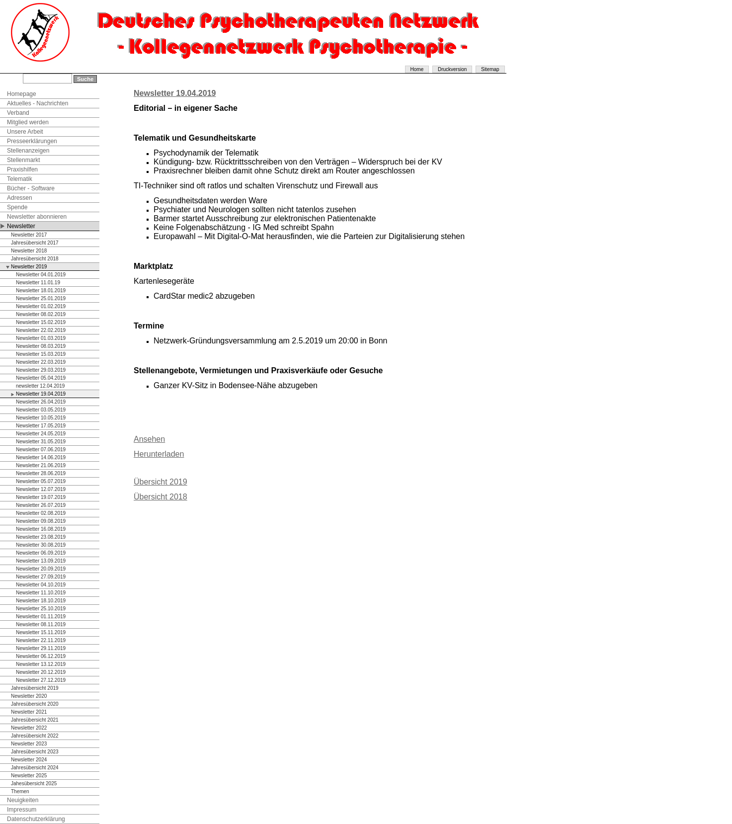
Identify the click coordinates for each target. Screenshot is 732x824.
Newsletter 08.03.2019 (41, 346)
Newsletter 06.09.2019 (41, 553)
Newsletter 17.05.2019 (41, 425)
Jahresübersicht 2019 (35, 688)
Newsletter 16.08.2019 (41, 529)
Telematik (19, 178)
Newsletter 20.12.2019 (41, 672)
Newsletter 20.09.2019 (41, 569)
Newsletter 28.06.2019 (41, 473)
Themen (20, 791)
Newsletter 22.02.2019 (41, 330)
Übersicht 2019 (160, 482)
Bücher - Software (31, 188)
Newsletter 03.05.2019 (41, 409)
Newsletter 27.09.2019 (41, 576)
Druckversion (452, 69)
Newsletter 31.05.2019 (41, 441)
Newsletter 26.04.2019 (41, 402)
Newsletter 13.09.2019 (41, 561)
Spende (17, 207)
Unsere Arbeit (25, 131)
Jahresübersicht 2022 (35, 736)
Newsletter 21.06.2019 (41, 465)
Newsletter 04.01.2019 (41, 274)
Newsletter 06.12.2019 (41, 656)
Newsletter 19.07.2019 (41, 497)
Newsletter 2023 (29, 743)
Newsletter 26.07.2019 (41, 505)
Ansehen (149, 439)
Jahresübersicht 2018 (35, 258)
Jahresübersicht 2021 (35, 720)
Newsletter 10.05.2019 (41, 417)
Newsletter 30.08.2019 (41, 545)
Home (417, 69)
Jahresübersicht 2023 (35, 751)
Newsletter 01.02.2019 (41, 306)
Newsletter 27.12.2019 (41, 680)
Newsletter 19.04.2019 (41, 394)
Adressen (19, 197)
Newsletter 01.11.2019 (41, 616)
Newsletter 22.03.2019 (41, 362)
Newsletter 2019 (29, 266)
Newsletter (21, 226)
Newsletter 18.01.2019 (41, 290)
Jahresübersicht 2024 (35, 767)
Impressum (21, 809)
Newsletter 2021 (29, 712)
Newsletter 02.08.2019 (41, 513)
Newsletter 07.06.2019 (41, 449)
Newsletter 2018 (29, 250)
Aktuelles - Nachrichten (37, 103)
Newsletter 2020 (29, 696)
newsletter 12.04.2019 (40, 386)
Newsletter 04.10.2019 (41, 584)
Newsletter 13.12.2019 (41, 664)
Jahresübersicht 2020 (35, 704)
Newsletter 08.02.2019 (41, 314)
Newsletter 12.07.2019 (41, 489)
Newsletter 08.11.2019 (41, 624)
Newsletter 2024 (29, 759)
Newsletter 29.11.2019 (41, 648)
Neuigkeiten (22, 800)
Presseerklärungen (32, 141)
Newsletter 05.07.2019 (41, 481)
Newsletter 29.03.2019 (41, 370)
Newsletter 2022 (29, 728)
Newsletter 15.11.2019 (41, 632)
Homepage (21, 93)
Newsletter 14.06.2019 (41, 457)
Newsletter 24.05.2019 (41, 433)
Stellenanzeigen (28, 150)
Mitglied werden (28, 122)
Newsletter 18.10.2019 (41, 600)
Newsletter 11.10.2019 (41, 592)
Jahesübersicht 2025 (34, 783)
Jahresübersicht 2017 (35, 243)
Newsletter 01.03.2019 (41, 338)
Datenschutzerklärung (36, 819)
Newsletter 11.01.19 (38, 282)
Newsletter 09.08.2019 (41, 521)
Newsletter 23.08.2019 (41, 537)
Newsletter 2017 (29, 235)
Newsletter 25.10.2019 (41, 608)
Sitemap (490, 69)
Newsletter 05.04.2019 (41, 378)
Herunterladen (159, 454)
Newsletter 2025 (29, 775)
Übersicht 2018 (160, 497)
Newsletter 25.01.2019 (41, 298)
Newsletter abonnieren (37, 216)
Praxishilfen (22, 169)
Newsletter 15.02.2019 (41, 322)
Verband (18, 112)
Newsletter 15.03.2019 (41, 354)
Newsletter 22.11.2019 (41, 640)
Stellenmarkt (23, 160)
